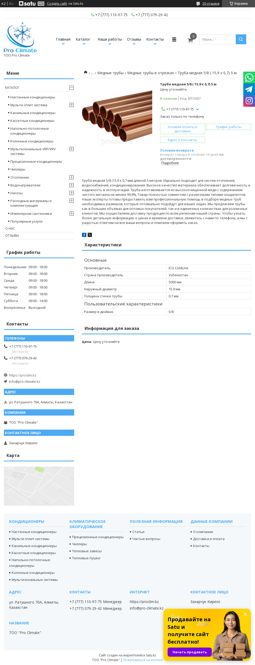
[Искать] (241, 39)
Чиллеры (17, 169)
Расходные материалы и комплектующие (31, 203)
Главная (63, 39)
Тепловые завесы (87, 551)
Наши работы (110, 39)
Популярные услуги (26, 221)
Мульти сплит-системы (30, 538)
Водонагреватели (25, 185)
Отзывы (134, 39)
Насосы (16, 193)
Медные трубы (110, 72)
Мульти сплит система (28, 105)
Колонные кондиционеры (31, 141)
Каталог (83, 39)
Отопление (19, 177)
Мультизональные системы (35, 579)
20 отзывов (210, 3)
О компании (203, 531)
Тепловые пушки (86, 558)
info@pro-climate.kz (24, 381)
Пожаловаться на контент (143, 660)
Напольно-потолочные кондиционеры (29, 130)
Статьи (138, 531)
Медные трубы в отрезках (150, 72)
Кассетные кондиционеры (32, 120)
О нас (10, 228)
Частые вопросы (146, 538)
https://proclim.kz (22, 375)
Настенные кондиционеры (32, 97)
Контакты (155, 39)
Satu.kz (151, 655)
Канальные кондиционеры (32, 112)
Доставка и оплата (209, 538)
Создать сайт (57, 3)
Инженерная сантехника (31, 213)
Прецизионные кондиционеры (36, 161)
